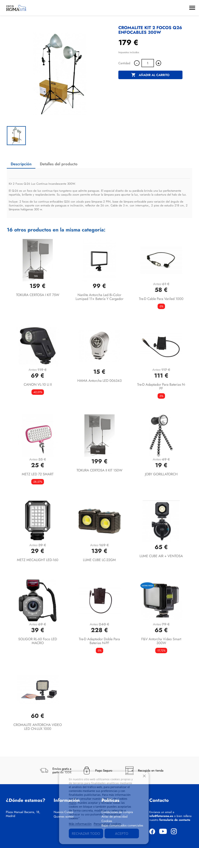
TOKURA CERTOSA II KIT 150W (99, 470)
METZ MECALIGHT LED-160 (37, 559)
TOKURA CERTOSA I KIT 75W (37, 294)
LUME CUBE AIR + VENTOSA (161, 556)
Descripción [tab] (21, 164)
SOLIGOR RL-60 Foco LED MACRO (37, 641)
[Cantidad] (147, 63)
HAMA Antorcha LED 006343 (99, 380)
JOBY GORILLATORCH (161, 474)
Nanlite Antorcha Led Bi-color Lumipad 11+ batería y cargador (99, 296)
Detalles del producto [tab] (59, 164)
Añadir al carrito (150, 75)
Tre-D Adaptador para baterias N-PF (161, 386)
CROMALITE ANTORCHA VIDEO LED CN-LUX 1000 (37, 726)
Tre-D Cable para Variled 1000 (161, 298)
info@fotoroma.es (161, 816)
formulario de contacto (174, 820)
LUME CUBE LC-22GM (99, 559)
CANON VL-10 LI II (38, 384)
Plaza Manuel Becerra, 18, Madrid (23, 814)
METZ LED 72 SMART (37, 474)
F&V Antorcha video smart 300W (161, 641)
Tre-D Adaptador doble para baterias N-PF (99, 641)
